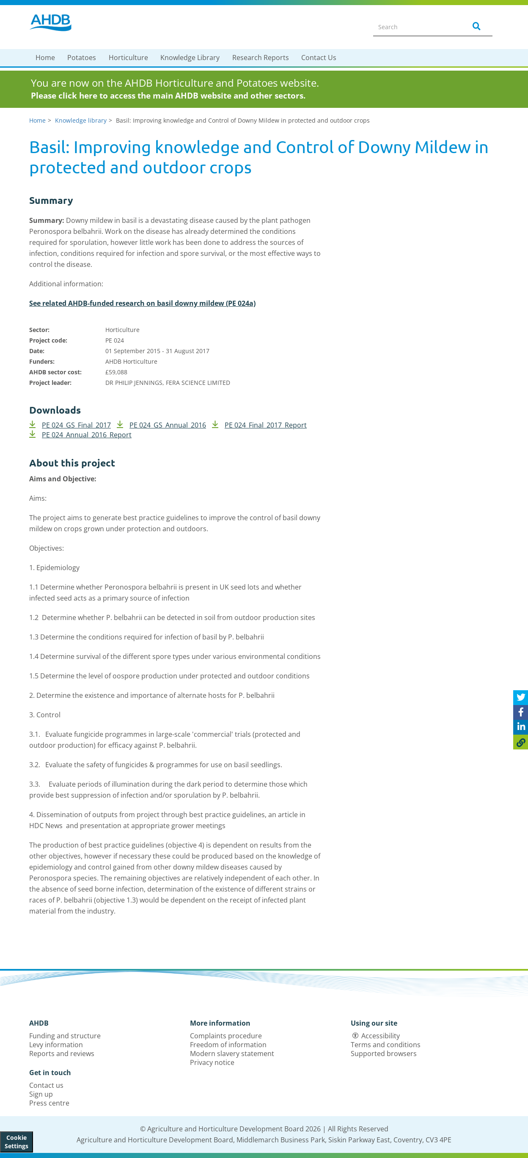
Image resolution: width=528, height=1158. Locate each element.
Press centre (49, 1103)
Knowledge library (81, 120)
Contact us (46, 1085)
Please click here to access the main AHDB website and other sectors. (168, 95)
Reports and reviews (61, 1053)
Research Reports (260, 57)
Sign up (41, 1094)
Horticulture (128, 57)
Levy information (56, 1044)
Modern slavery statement (232, 1053)
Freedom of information (228, 1044)
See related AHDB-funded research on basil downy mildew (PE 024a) (142, 303)
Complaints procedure (226, 1035)
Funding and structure (65, 1035)
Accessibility (380, 1035)
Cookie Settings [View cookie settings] (16, 1141)
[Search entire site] (414, 26)
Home (45, 57)
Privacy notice (212, 1062)
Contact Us (318, 57)
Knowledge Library (190, 57)
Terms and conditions (386, 1044)
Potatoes (81, 57)
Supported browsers (384, 1053)
